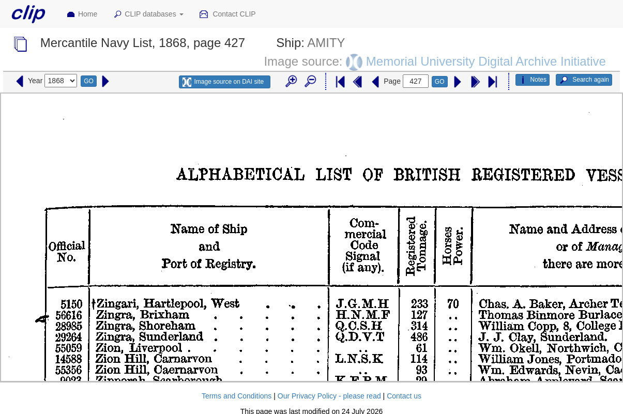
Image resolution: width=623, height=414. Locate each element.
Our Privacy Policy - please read (329, 396)
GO (89, 81)
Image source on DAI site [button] (223, 82)
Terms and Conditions (236, 396)
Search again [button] (584, 80)
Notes (532, 80)
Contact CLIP (227, 14)
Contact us (404, 396)
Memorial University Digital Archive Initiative (486, 61)
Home (81, 14)
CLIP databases (148, 14)
